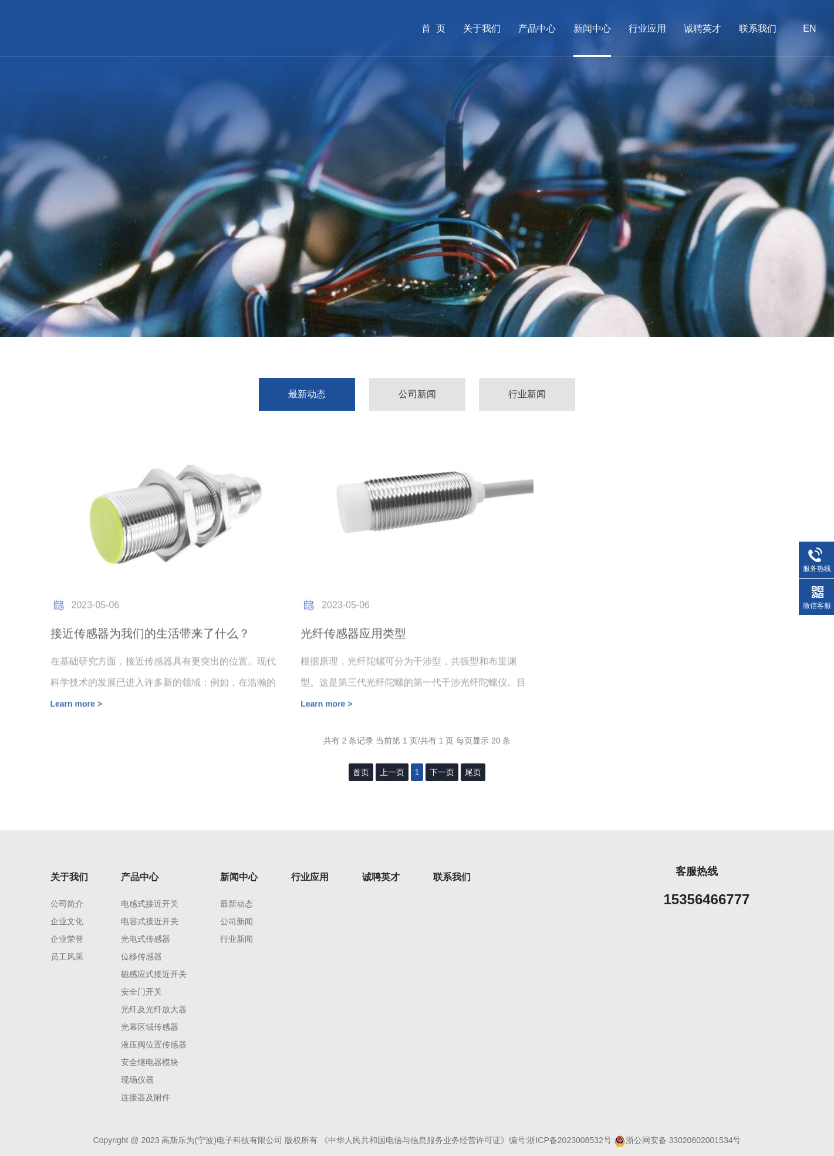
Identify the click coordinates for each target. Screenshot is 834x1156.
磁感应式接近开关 (154, 974)
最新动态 (307, 394)
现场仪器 (137, 1079)
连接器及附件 (145, 1097)
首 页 (433, 28)
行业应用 (647, 28)
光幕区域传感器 (149, 1027)
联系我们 (757, 28)
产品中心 (537, 28)
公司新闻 (417, 394)
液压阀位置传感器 (154, 1044)
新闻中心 (592, 28)
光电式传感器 (145, 939)
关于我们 (482, 28)
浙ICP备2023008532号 (569, 1140)
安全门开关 (141, 991)
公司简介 (66, 903)
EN (809, 28)
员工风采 (66, 956)
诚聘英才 (702, 28)
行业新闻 (527, 394)
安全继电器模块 (149, 1062)
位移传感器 (141, 956)
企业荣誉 (66, 939)
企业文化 (66, 921)
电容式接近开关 (149, 921)
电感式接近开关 (149, 903)
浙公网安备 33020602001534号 (683, 1140)
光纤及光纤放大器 (154, 1009)
